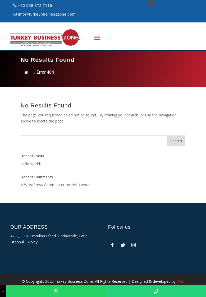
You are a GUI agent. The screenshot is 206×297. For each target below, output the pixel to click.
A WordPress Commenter (43, 184)
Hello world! (31, 163)
